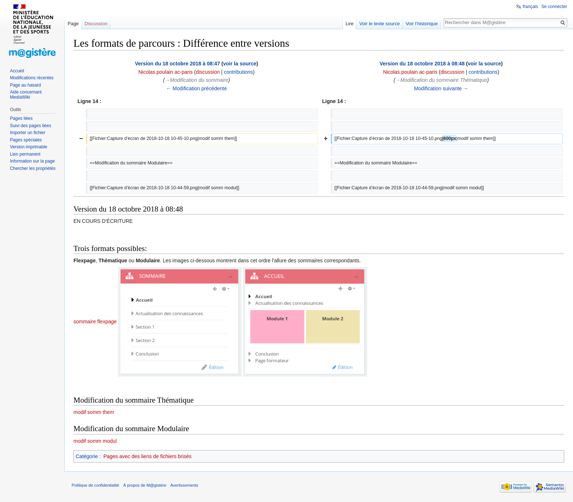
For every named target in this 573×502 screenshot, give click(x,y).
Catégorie (87, 456)
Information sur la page (32, 161)
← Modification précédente (196, 88)
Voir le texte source (379, 23)
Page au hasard (25, 85)
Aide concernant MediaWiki (26, 95)
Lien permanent (25, 154)
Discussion (95, 23)
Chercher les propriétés (33, 168)
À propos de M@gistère (144, 485)
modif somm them (93, 412)
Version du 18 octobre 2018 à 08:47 (177, 63)
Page (73, 23)
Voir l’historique (422, 23)
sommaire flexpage (95, 321)
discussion (208, 72)
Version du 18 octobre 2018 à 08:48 (422, 63)
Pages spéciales (26, 139)
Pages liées (21, 118)
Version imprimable (28, 146)
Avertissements (184, 485)
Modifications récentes (31, 77)
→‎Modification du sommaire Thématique (441, 80)
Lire (350, 23)
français (530, 6)
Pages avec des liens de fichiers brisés (147, 456)
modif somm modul (95, 441)
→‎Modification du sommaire (196, 80)
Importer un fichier (27, 132)
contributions (238, 72)
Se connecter (554, 6)
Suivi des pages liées (30, 125)
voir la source (240, 63)
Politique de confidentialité (95, 485)
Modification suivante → (441, 88)
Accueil (17, 70)
